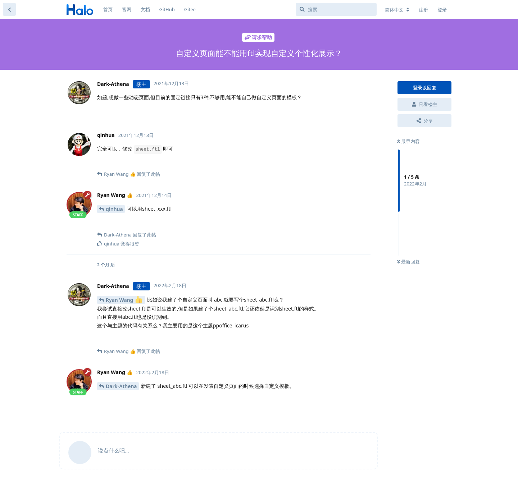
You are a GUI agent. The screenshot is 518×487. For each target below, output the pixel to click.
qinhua (114, 209)
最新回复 (408, 261)
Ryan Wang (124, 299)
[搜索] (336, 9)
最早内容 (408, 141)
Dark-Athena (121, 386)
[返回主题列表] (9, 9)
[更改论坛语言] (397, 9)
